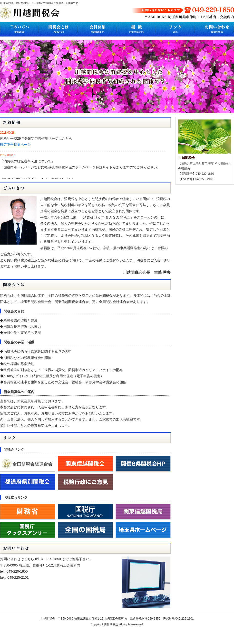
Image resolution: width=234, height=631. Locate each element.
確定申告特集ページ (15, 144)
